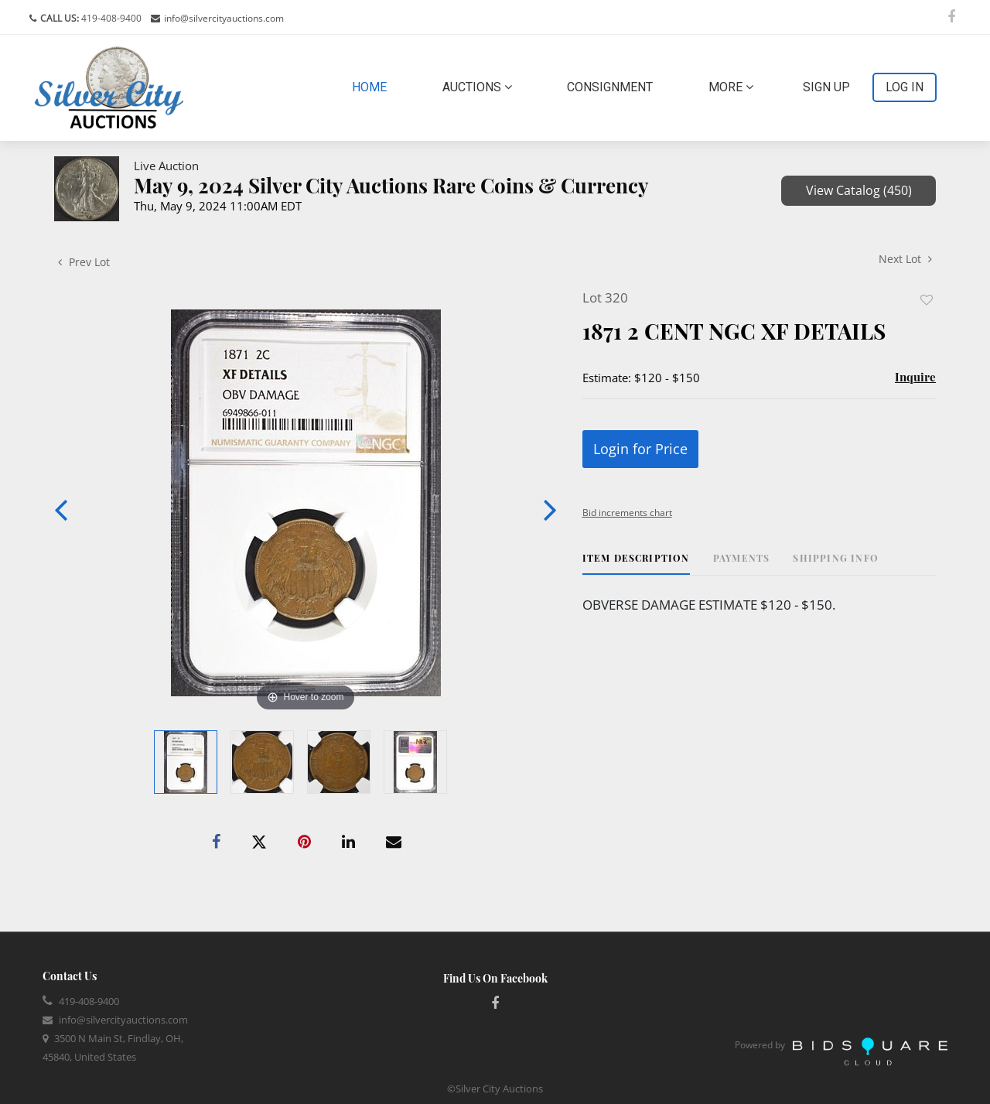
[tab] (636, 563)
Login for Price (640, 448)
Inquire (915, 377)
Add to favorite (926, 300)
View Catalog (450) (859, 190)
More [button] (730, 87)
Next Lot (905, 258)
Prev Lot (84, 262)
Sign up (826, 87)
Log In (904, 87)
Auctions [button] (477, 87)
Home (372, 85)
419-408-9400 (110, 18)
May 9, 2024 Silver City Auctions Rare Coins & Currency (391, 185)
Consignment (610, 87)
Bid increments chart (627, 512)
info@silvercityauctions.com (224, 18)
